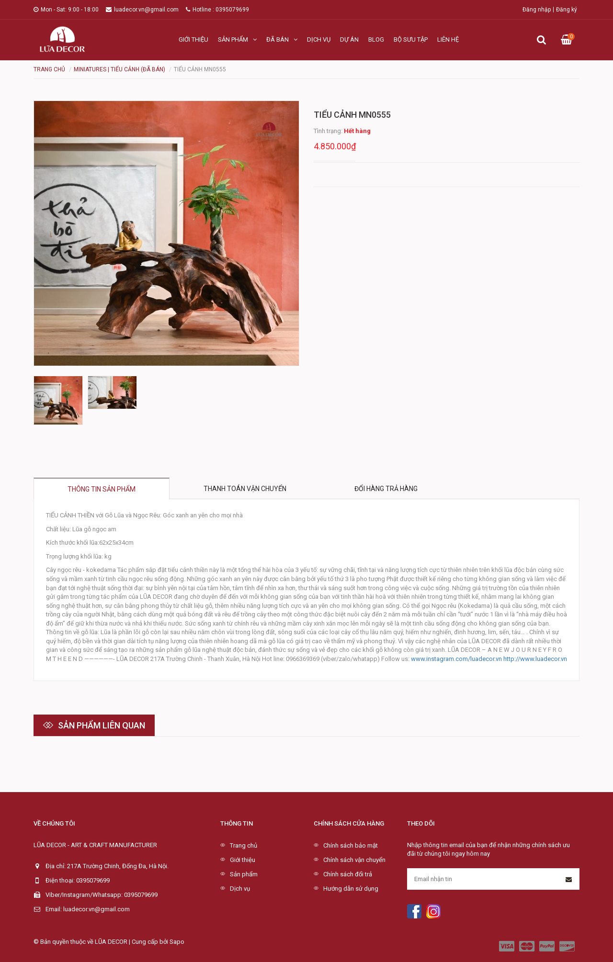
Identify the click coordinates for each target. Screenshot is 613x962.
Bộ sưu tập (411, 39)
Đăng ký (566, 9)
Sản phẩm (237, 39)
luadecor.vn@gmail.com (142, 9)
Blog (376, 39)
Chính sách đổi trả (347, 874)
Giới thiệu (193, 39)
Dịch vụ (318, 39)
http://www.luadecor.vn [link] (535, 658)
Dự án (349, 39)
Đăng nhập (536, 9)
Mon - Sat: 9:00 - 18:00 (66, 9)
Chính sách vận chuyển (354, 859)
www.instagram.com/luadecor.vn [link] (456, 658)
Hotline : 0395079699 (217, 9)
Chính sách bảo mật (350, 845)
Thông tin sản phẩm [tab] (102, 489)
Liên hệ (448, 39)
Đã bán (281, 39)
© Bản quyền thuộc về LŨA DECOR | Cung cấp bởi (102, 941)
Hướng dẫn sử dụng (350, 888)
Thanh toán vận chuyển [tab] (245, 488)
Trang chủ (243, 845)
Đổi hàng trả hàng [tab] (386, 488)
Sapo (177, 941)
